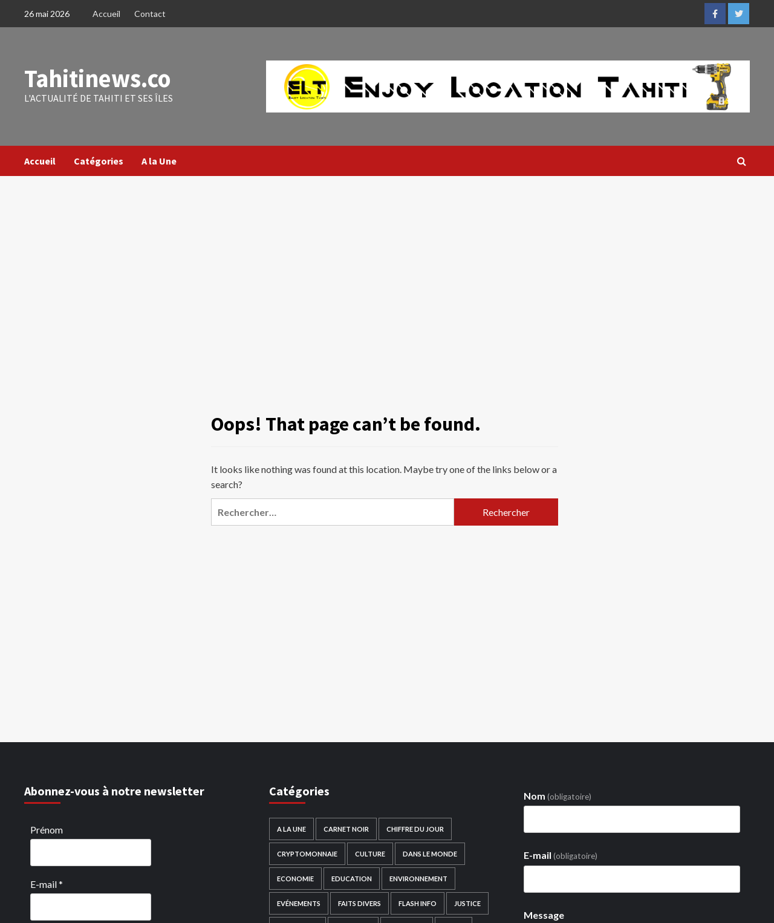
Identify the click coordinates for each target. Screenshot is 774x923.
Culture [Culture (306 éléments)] (370, 854)
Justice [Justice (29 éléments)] (467, 903)
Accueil (106, 13)
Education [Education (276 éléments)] (351, 878)
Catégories (98, 161)
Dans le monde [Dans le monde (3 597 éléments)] (430, 854)
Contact (150, 13)
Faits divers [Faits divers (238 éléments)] (359, 903)
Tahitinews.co (97, 79)
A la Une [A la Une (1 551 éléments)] (291, 829)
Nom (557, 795)
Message (544, 915)
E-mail (46, 884)
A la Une (159, 161)
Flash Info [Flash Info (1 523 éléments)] (417, 903)
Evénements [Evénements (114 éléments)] (298, 903)
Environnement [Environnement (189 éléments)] (418, 878)
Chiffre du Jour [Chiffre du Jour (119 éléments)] (415, 829)
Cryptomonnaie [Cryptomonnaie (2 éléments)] (307, 854)
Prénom (46, 829)
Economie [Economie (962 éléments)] (295, 878)
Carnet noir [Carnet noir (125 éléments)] (346, 829)
